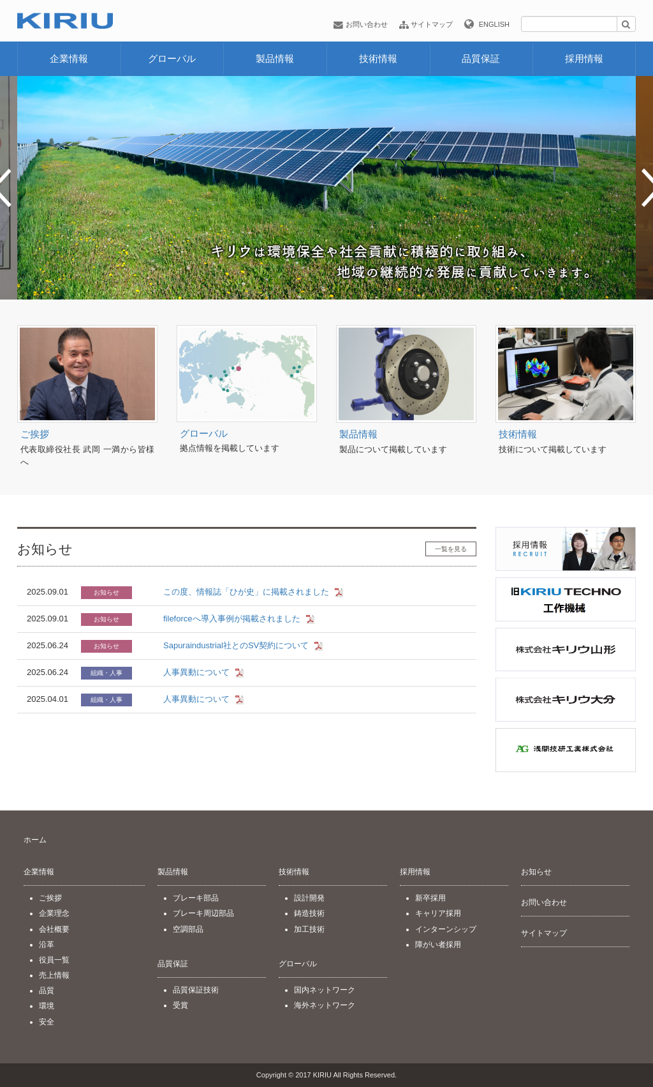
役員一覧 (54, 959)
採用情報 (584, 58)
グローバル (172, 58)
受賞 (180, 1005)
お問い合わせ (361, 24)
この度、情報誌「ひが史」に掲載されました (246, 592)
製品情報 (275, 58)
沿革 (46, 944)
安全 (46, 1021)
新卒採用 (430, 897)
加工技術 (309, 929)
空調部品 (188, 929)
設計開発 (309, 897)
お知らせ (536, 871)
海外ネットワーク (324, 1005)
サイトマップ (426, 24)
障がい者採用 (438, 944)
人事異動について (196, 672)
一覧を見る (451, 548)
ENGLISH (494, 24)
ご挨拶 (34, 434)
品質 (46, 990)
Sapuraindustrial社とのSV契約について (236, 645)
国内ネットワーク (324, 989)
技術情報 (378, 58)
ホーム (35, 839)
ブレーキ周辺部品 (203, 913)
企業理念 (54, 913)
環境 (46, 1005)
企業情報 (69, 58)
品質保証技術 (196, 989)
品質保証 (481, 58)
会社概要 (54, 929)
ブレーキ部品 (196, 897)
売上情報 (54, 975)
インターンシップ (445, 929)
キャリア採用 (438, 913)
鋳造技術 (309, 913)
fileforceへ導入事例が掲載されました (231, 618)
